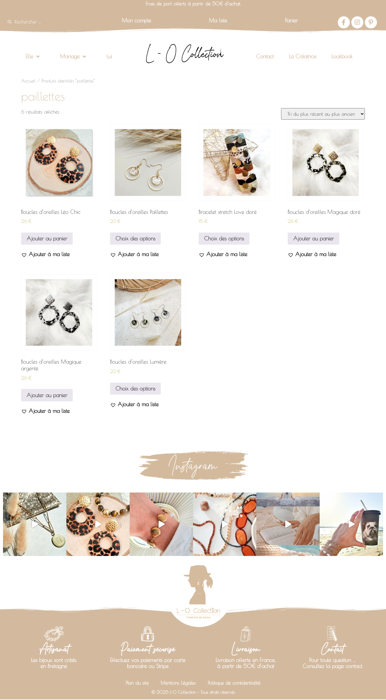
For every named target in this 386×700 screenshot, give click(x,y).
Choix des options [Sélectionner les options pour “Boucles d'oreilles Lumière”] (135, 388)
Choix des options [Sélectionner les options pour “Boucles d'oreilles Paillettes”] (135, 238)
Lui (109, 56)
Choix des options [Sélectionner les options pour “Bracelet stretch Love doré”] (224, 238)
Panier (291, 20)
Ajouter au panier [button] (47, 238)
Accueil (28, 80)
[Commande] (323, 114)
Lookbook (342, 56)
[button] (45, 254)
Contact (265, 56)
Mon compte (136, 20)
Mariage (73, 56)
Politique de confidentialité (237, 683)
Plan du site (132, 683)
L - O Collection (184, 54)
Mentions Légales (176, 683)
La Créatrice (302, 56)
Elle (33, 56)
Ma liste (218, 20)
